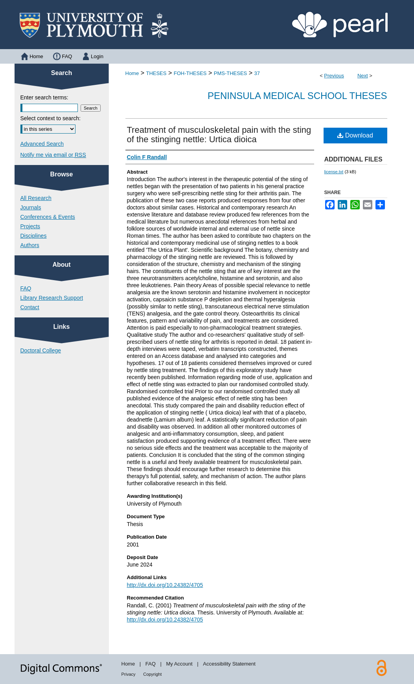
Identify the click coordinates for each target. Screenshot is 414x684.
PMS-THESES (230, 73)
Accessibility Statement (229, 664)
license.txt (334, 171)
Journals (30, 207)
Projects (30, 226)
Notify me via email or (53, 155)
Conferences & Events (47, 217)
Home (132, 73)
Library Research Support (51, 298)
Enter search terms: (44, 97)
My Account (179, 664)
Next (362, 76)
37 (257, 73)
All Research (36, 198)
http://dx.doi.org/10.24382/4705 (165, 585)
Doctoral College (40, 350)
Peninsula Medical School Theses (297, 95)
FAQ (25, 288)
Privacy (128, 674)
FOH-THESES (190, 73)
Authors (29, 245)
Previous (334, 76)
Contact (29, 307)
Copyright (152, 674)
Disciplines (33, 236)
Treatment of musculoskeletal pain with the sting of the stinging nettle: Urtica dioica (219, 134)
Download (355, 135)
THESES (156, 73)
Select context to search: (50, 118)
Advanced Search (42, 144)
